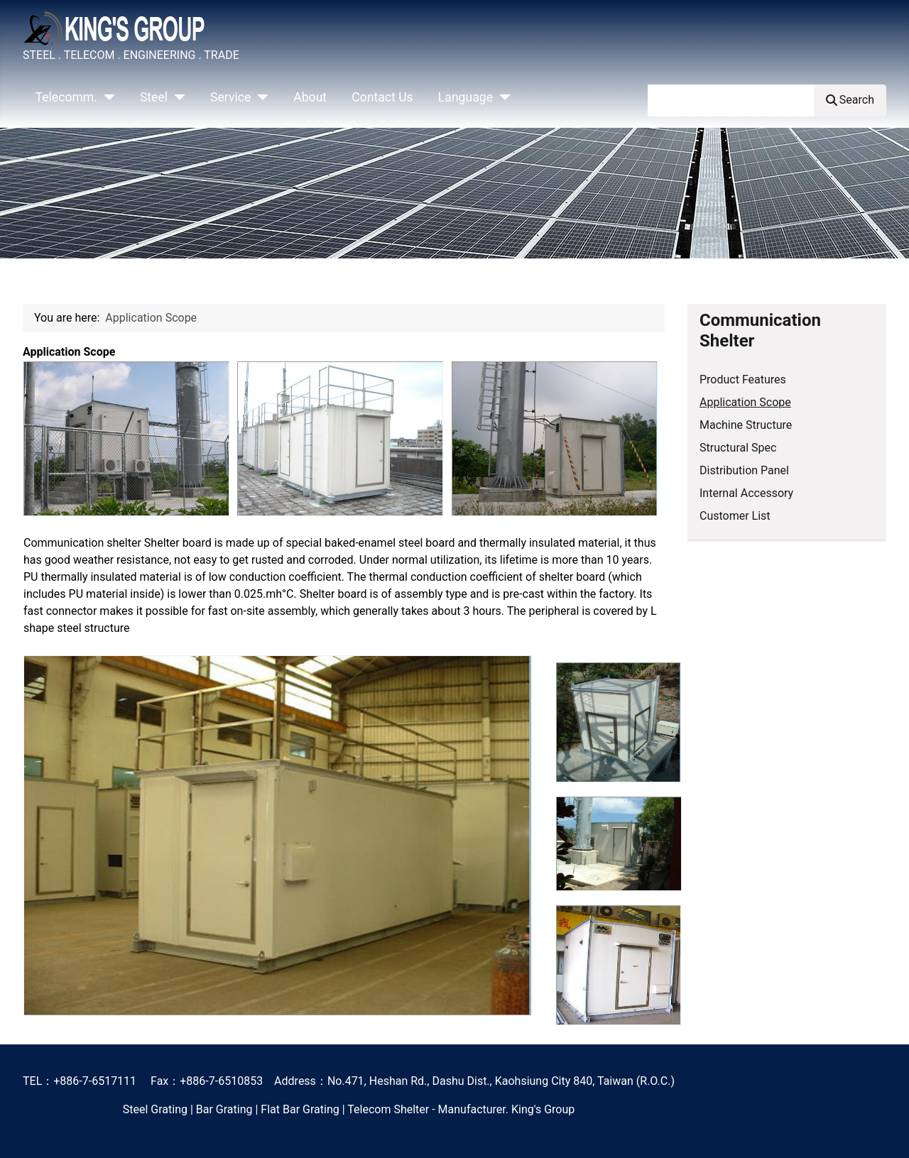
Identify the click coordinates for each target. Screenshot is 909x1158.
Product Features (743, 379)
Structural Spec (738, 447)
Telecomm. (66, 97)
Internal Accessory (746, 493)
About (310, 97)
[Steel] (176, 97)
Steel (154, 97)
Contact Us (382, 97)
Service (230, 97)
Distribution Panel (744, 470)
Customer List (735, 516)
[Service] (259, 97)
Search (850, 99)
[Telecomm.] (106, 97)
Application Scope (745, 402)
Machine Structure (746, 425)
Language (465, 97)
